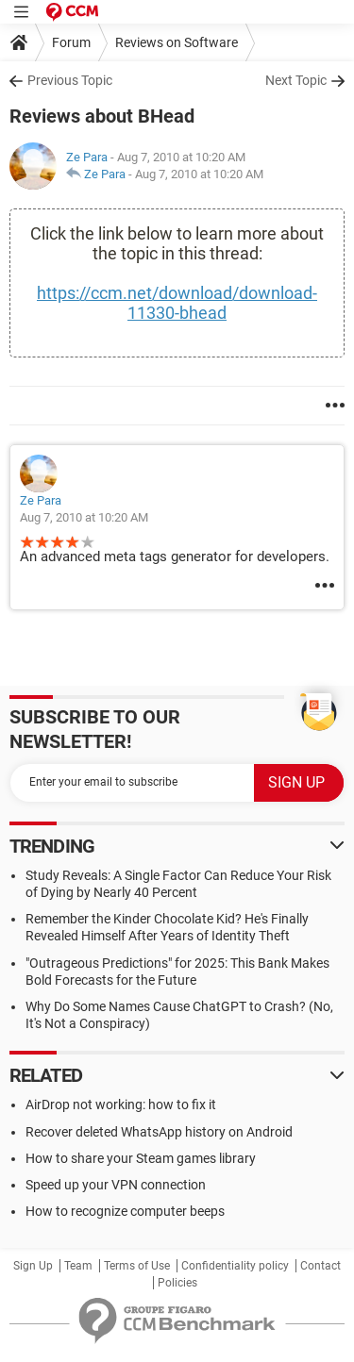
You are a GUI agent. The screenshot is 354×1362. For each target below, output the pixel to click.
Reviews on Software (176, 42)
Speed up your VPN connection (115, 1184)
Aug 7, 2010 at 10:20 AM (199, 174)
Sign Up (33, 1265)
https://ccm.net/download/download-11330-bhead (177, 303)
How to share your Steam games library (140, 1158)
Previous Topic (69, 80)
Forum (71, 42)
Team (78, 1265)
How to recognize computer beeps (125, 1211)
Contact (320, 1265)
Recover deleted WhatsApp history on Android (159, 1131)
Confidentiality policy (235, 1265)
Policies (177, 1282)
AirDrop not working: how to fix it (120, 1104)
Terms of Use (137, 1265)
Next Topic (296, 80)
